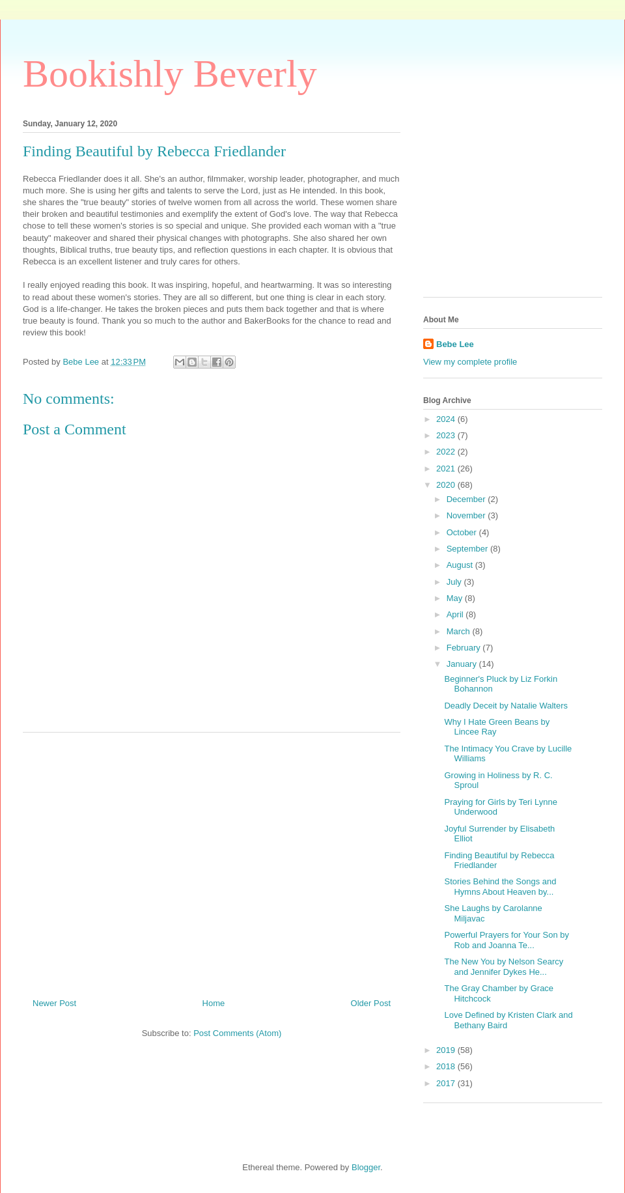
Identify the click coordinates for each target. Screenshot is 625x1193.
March (460, 631)
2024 (447, 419)
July (455, 582)
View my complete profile (470, 362)
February (465, 648)
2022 (447, 451)
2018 (447, 1066)
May (456, 598)
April (456, 614)
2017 (447, 1083)
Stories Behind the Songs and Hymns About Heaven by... (500, 887)
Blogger (366, 1167)
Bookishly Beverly (170, 73)
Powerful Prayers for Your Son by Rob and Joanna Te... (506, 940)
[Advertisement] (211, 860)
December (467, 499)
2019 (447, 1050)
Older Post (371, 1003)
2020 (447, 485)
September (468, 549)
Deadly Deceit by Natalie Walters (506, 705)
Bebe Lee (455, 344)
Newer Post (54, 1003)
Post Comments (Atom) (237, 1033)
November (467, 515)
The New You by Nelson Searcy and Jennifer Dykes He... (503, 967)
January (463, 664)
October (463, 532)
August (461, 565)
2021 (447, 468)
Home (213, 1003)
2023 (447, 435)
